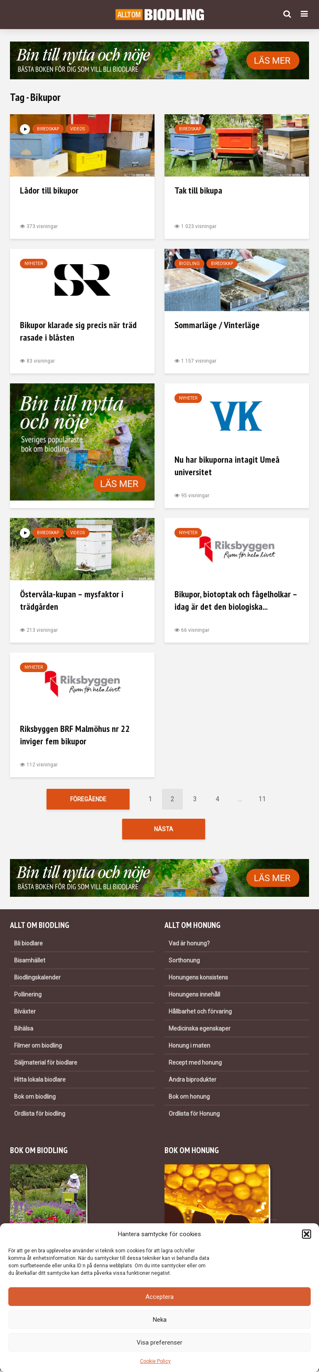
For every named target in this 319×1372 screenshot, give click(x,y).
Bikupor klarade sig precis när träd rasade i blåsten (78, 331)
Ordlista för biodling (39, 1115)
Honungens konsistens (198, 978)
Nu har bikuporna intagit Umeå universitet (227, 466)
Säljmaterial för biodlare (45, 1063)
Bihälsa (23, 1029)
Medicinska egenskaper (200, 1029)
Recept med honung (195, 1063)
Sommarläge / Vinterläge (217, 325)
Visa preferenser (159, 1342)
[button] (306, 1234)
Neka (160, 1319)
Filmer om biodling (38, 1046)
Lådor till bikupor (49, 190)
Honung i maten (189, 1046)
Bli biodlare (28, 944)
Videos (77, 129)
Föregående (88, 799)
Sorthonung (184, 961)
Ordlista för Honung (194, 1115)
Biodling (189, 263)
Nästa (163, 830)
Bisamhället (29, 961)
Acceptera (159, 1297)
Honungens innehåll (194, 995)
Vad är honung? (189, 944)
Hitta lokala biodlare (40, 1080)
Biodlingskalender (37, 978)
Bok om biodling (35, 1098)
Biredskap (48, 129)
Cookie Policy (155, 1361)
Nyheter (34, 263)
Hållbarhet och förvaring (200, 1012)
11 (262, 799)
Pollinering (28, 995)
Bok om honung (189, 1098)
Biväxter (25, 1012)
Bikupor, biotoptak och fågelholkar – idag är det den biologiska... (235, 600)
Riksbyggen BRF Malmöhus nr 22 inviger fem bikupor (75, 735)
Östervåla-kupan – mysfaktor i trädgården (71, 600)
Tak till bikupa (198, 190)
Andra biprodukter (192, 1080)
